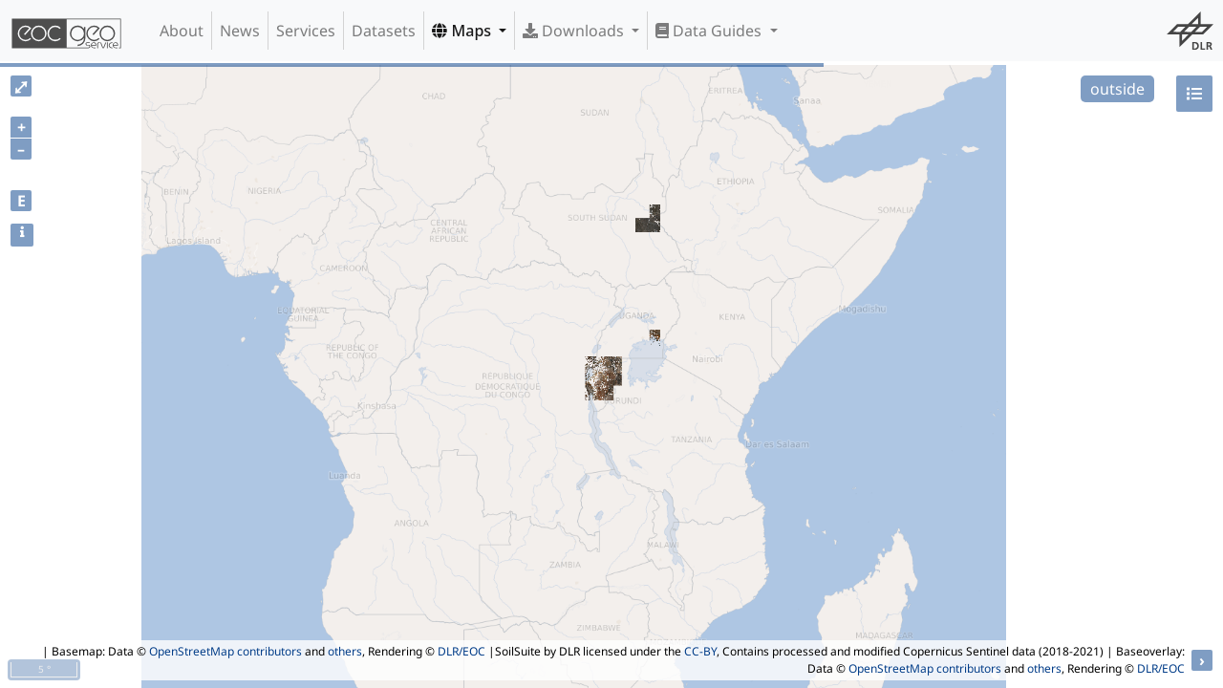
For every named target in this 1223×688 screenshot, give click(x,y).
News (240, 30)
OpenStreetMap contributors (225, 651)
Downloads (575, 30)
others (345, 651)
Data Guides (710, 30)
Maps (463, 30)
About (182, 30)
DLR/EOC (461, 651)
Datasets (384, 30)
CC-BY (700, 651)
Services (305, 30)
